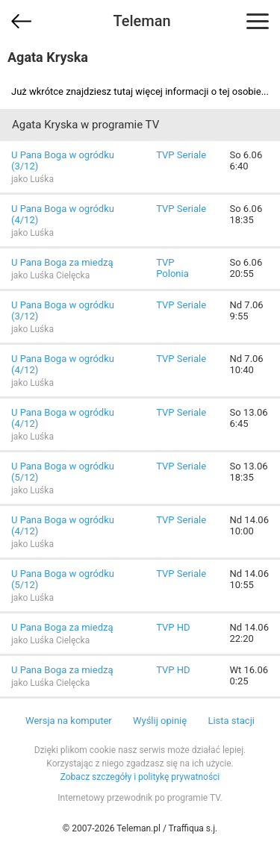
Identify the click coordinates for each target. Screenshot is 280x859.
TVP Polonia (172, 268)
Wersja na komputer (68, 720)
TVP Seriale (181, 154)
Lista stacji (231, 720)
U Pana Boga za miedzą (62, 262)
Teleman (141, 21)
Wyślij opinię (160, 720)
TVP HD (173, 627)
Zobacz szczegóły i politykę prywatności (140, 777)
